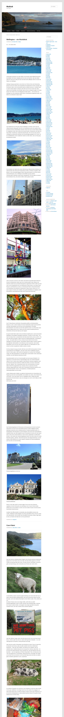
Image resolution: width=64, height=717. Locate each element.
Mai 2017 (48, 129)
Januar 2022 (48, 80)
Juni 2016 (48, 142)
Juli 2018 (48, 114)
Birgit (20, 41)
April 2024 (48, 58)
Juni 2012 (48, 183)
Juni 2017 (48, 127)
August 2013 (48, 180)
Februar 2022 (48, 79)
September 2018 (49, 112)
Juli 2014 (48, 168)
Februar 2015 (48, 160)
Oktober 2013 (48, 177)
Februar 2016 (48, 147)
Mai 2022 (48, 75)
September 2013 (49, 179)
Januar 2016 (48, 148)
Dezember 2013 (49, 176)
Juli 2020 (48, 91)
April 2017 (48, 130)
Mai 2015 (48, 156)
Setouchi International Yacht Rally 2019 (51, 209)
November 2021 (49, 83)
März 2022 (48, 77)
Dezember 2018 (49, 109)
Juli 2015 (48, 155)
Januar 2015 (48, 162)
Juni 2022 (48, 73)
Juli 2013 (48, 181)
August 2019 (48, 100)
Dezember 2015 (49, 150)
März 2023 (48, 68)
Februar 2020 (48, 96)
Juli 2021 (48, 87)
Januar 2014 (48, 175)
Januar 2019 (48, 108)
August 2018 (48, 113)
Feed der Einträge (49, 193)
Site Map (38, 30)
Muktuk (9, 6)
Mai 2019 (48, 102)
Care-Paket (10, 525)
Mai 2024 (48, 56)
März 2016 (48, 146)
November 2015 (49, 151)
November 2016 (49, 135)
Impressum (23, 30)
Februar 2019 (48, 106)
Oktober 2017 (48, 125)
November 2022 (49, 72)
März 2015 (48, 159)
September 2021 (49, 84)
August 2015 (48, 154)
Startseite (8, 30)
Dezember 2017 (49, 122)
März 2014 (48, 172)
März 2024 (48, 59)
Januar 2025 (48, 54)
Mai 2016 (48, 143)
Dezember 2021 (49, 81)
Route (13, 30)
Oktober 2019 (48, 97)
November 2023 (49, 63)
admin (19, 527)
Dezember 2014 (49, 163)
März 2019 (48, 105)
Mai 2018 (48, 117)
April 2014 (48, 171)
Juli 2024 (48, 55)
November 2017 (49, 123)
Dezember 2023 (49, 62)
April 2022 (48, 76)
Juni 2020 (48, 92)
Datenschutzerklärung (31, 30)
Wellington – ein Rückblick (16, 39)
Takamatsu (48, 46)
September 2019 (49, 98)
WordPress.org (49, 196)
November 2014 (49, 164)
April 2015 (48, 158)
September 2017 (49, 126)
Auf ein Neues (54, 211)
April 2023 (48, 67)
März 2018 (48, 118)
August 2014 (48, 167)
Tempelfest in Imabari (50, 45)
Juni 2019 (48, 101)
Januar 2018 (48, 121)
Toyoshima (48, 44)
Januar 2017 (48, 134)
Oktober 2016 (48, 137)
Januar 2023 (48, 71)
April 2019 (48, 104)
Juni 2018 (48, 116)
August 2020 (48, 89)
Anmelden (48, 192)
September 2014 (49, 166)
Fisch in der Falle (52, 203)
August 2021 (48, 85)
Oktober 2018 (48, 110)
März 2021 (48, 88)
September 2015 (49, 152)
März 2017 (48, 131)
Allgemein (14, 519)
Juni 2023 (48, 64)
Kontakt (17, 30)
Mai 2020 (48, 93)
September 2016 (49, 138)
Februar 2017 (48, 133)
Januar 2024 (48, 60)
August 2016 (48, 139)
